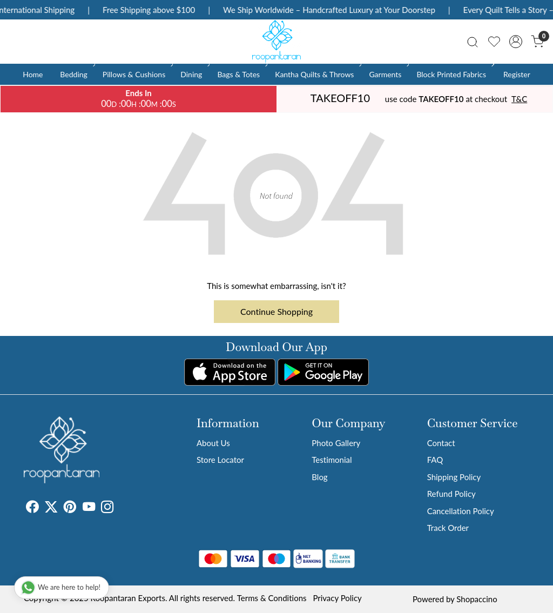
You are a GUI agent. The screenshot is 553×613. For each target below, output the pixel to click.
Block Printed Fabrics (454, 74)
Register (516, 74)
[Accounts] (516, 41)
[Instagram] (107, 508)
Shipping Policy (454, 477)
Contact (441, 443)
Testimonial (332, 459)
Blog (319, 477)
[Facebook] (32, 508)
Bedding (76, 74)
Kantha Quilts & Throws (317, 74)
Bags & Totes (241, 74)
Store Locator (220, 459)
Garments (388, 74)
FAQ (435, 459)
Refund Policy (451, 494)
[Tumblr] (120, 508)
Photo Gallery (336, 443)
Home (33, 74)
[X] (51, 508)
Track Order (448, 528)
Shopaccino (476, 599)
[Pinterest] (70, 508)
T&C (519, 99)
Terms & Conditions (272, 598)
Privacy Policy (337, 598)
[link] (472, 41)
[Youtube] (88, 508)
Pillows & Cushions (137, 74)
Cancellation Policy (460, 511)
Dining (194, 74)
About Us (213, 443)
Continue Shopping (276, 311)
